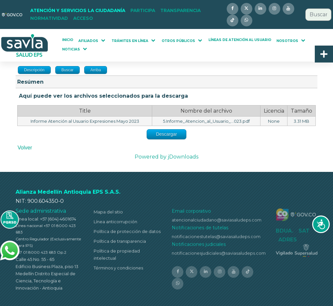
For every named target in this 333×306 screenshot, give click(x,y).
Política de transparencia (120, 242)
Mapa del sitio (108, 213)
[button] (78, 11)
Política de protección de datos (127, 232)
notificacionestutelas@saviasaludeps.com (216, 238)
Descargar (166, 134)
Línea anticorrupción (115, 223)
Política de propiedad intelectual (117, 256)
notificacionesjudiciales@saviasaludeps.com (219, 254)
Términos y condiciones (118, 269)
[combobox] (318, 14)
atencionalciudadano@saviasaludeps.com (216, 221)
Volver (25, 147)
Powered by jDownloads (166, 157)
